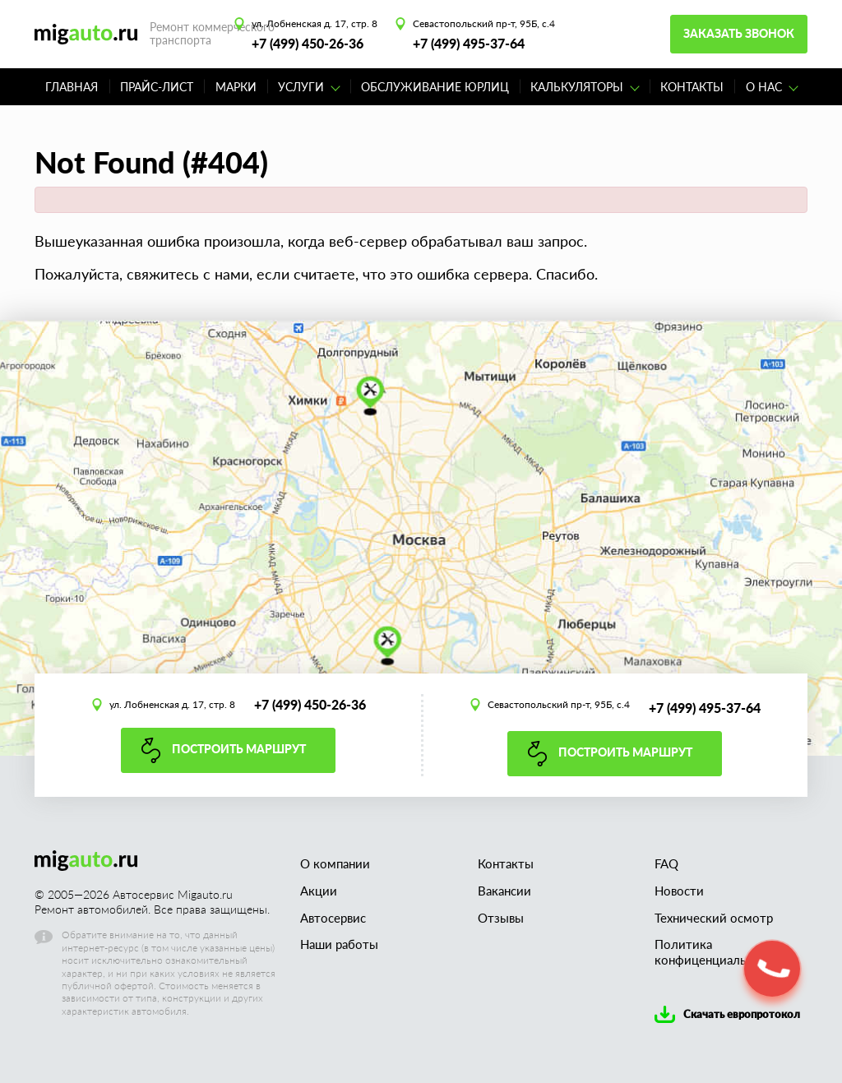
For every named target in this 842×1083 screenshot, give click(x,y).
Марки (236, 87)
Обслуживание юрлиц (435, 87)
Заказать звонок (738, 33)
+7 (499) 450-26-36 (307, 43)
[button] (772, 969)
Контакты (692, 87)
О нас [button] (772, 87)
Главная (71, 87)
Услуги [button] (309, 87)
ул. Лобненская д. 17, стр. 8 (314, 24)
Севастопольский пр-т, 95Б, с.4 (484, 24)
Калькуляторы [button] (585, 87)
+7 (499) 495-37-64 (469, 43)
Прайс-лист (156, 87)
